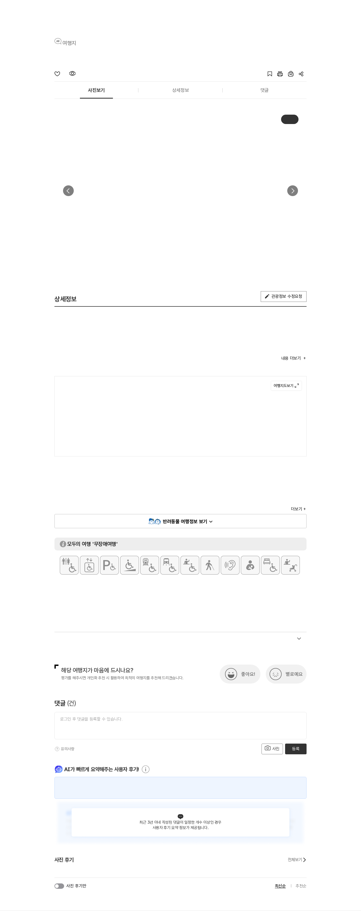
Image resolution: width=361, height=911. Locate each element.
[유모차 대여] (290, 565)
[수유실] (250, 565)
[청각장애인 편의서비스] (230, 565)
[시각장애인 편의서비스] (210, 565)
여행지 (69, 43)
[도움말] (57, 749)
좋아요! (248, 674)
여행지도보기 (286, 385)
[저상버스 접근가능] (169, 565)
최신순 (280, 885)
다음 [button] (292, 190)
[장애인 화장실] (69, 565)
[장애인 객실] (270, 565)
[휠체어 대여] (189, 565)
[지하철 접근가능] (149, 565)
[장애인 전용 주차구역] (109, 565)
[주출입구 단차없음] (129, 565)
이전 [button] (68, 190)
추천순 (301, 885)
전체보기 (297, 860)
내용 (291, 358)
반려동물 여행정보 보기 (185, 521)
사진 (272, 748)
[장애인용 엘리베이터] (89, 565)
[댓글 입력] (180, 725)
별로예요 (294, 674)
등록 (295, 748)
